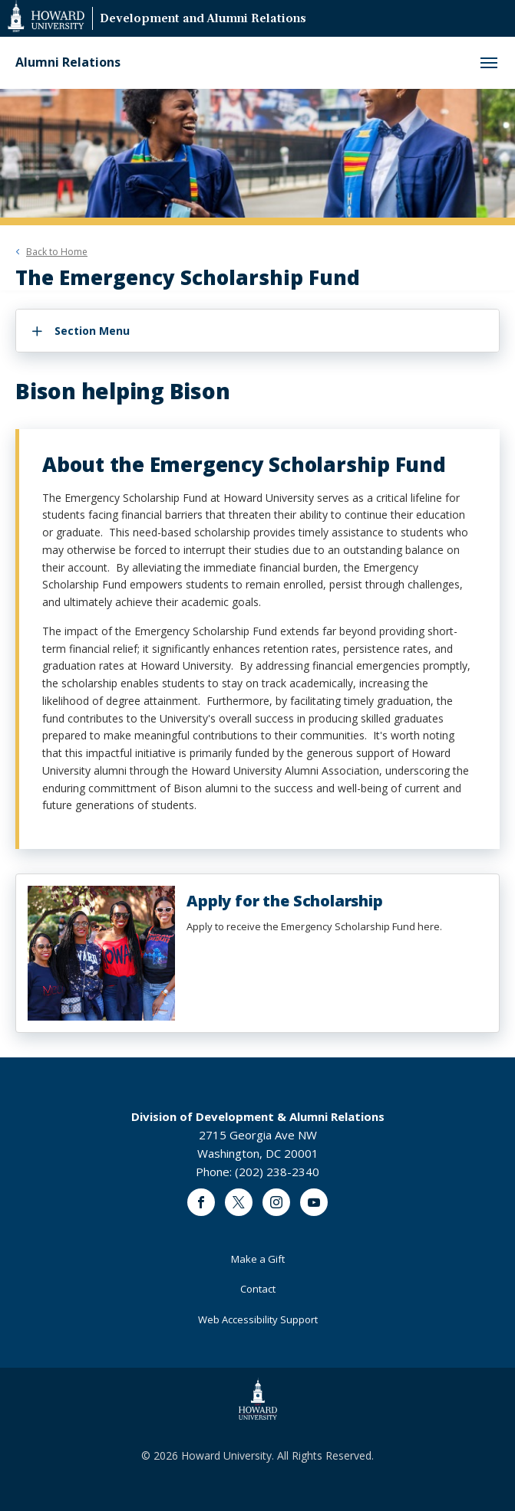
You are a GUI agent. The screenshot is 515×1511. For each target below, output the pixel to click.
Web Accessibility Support (258, 1319)
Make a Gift (258, 1259)
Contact (258, 1289)
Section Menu (92, 330)
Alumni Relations (67, 62)
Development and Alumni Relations (203, 19)
